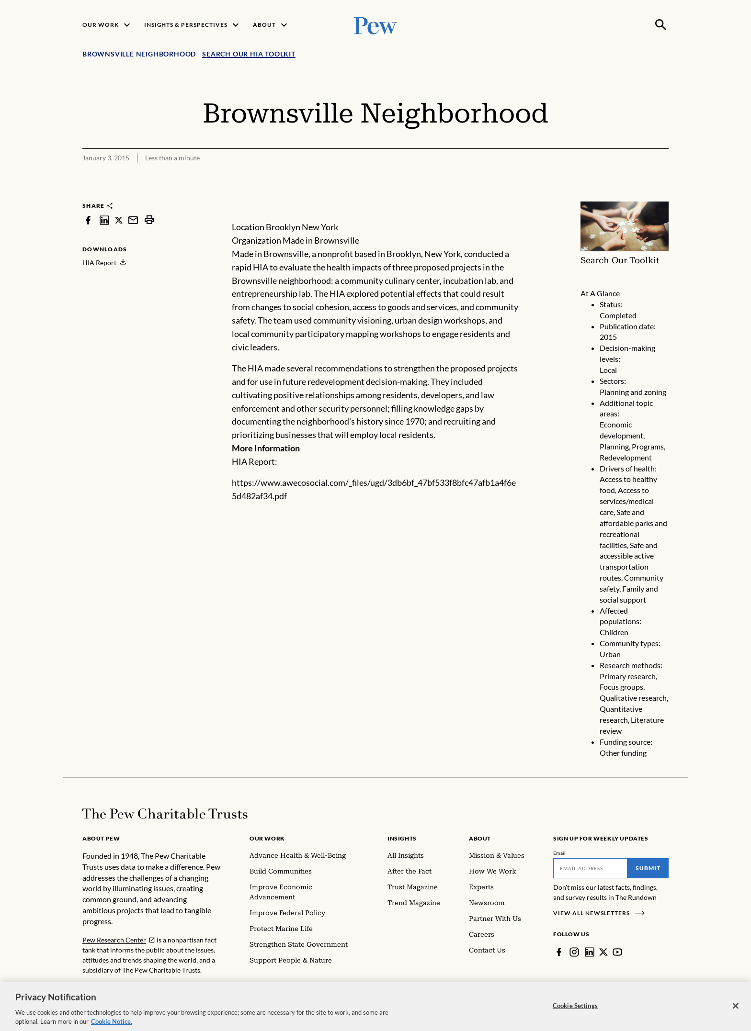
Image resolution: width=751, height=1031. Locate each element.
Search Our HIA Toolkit (249, 54)
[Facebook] (559, 952)
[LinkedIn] (589, 952)
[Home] (165, 813)
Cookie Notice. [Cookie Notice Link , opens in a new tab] (111, 1026)
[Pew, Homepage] (375, 24)
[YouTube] (617, 952)
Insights (402, 838)
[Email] (590, 868)
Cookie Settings (575, 1010)
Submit (648, 868)
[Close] (735, 1010)
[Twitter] (603, 952)
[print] (149, 220)
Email (559, 853)
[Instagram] (574, 952)
